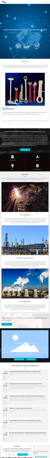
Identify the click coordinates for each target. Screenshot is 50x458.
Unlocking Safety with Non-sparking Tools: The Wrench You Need (25, 383)
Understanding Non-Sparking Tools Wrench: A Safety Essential (24, 371)
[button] (23, 57)
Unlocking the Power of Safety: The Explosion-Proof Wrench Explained (26, 396)
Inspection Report (37, 169)
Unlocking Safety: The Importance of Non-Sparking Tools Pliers (25, 420)
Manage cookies (11, 454)
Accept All (22, 454)
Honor (12, 169)
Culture (37, 160)
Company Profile (12, 160)
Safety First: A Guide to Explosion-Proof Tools (20, 408)
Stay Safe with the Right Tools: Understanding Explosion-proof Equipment (27, 432)
